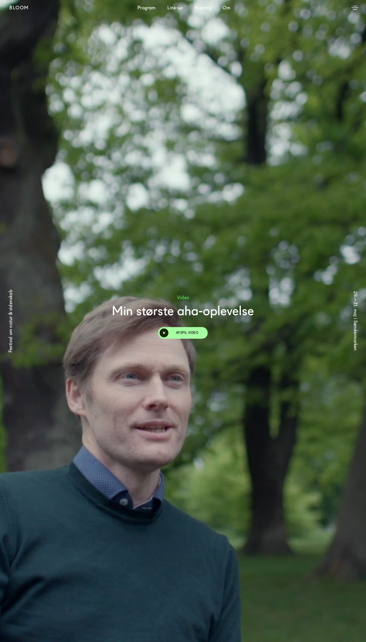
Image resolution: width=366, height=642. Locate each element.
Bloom (19, 8)
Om (226, 7)
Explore (203, 7)
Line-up (175, 7)
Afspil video (179, 332)
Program (146, 7)
